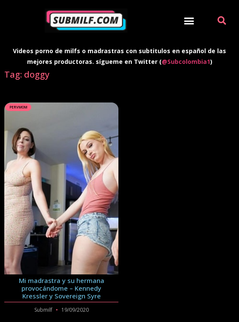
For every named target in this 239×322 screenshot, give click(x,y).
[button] (189, 20)
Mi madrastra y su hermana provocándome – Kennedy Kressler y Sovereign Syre (61, 288)
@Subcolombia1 (186, 61)
